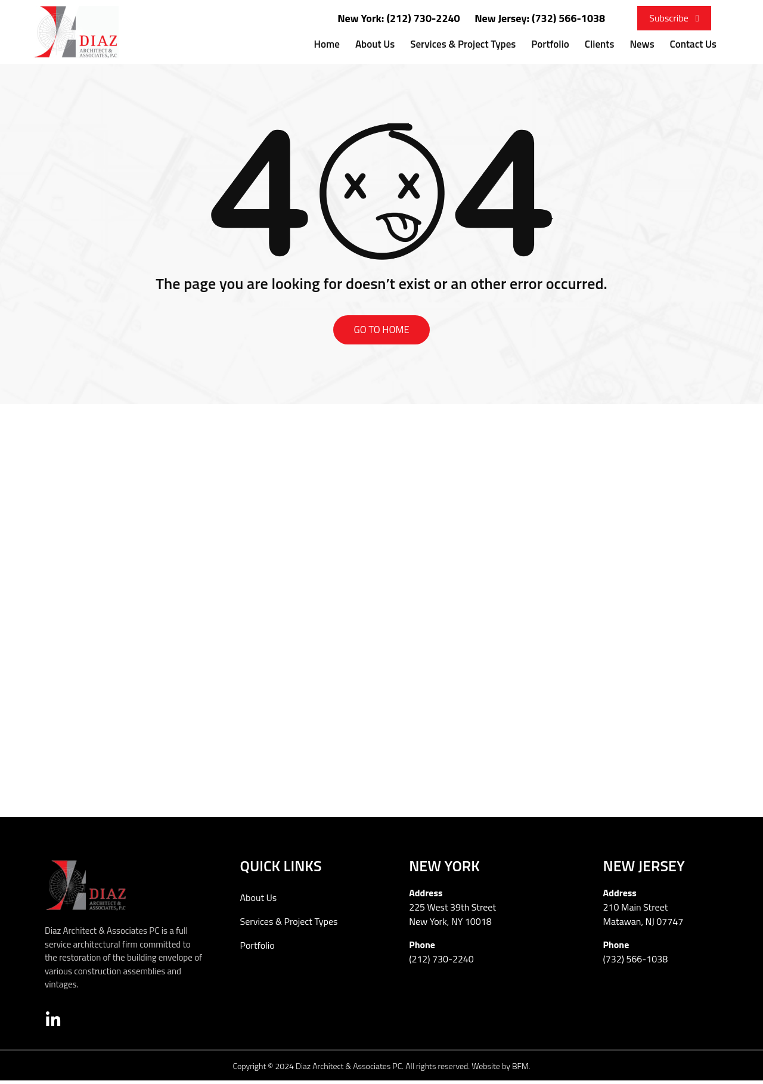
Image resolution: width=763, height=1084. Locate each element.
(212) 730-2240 (441, 962)
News (641, 44)
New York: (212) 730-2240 (398, 18)
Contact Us (693, 44)
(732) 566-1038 (635, 962)
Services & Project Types (463, 44)
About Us (375, 44)
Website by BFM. (501, 1069)
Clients (600, 44)
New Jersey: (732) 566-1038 (539, 18)
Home (327, 44)
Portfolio (550, 44)
